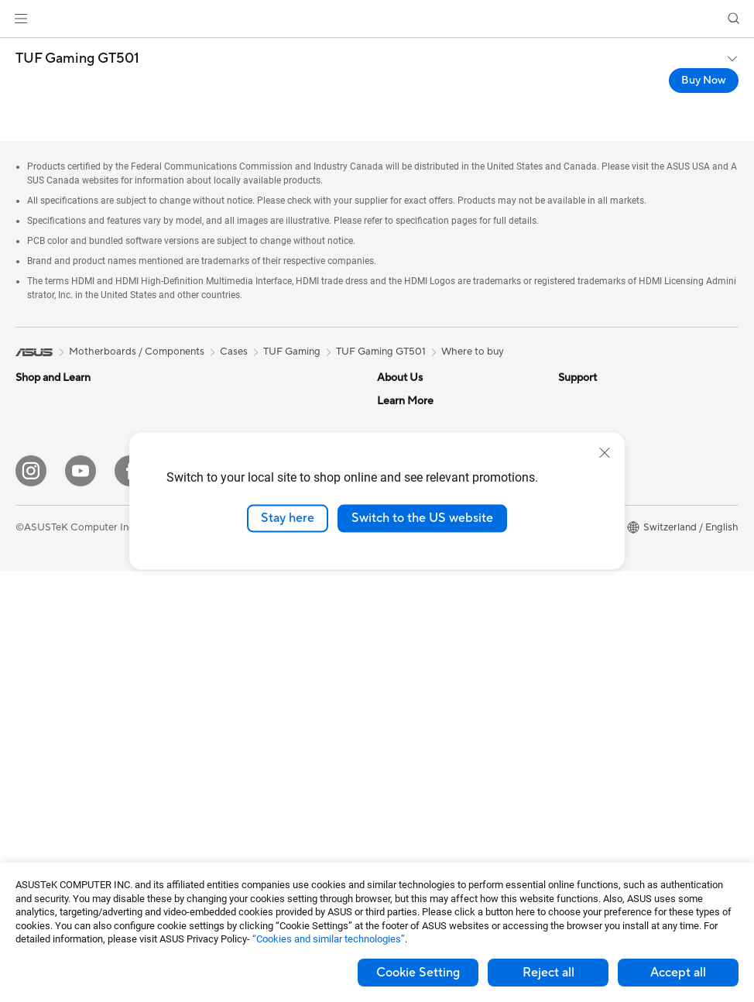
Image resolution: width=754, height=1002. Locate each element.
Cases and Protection (243, 797)
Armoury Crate (592, 633)
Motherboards (49, 798)
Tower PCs (39, 681)
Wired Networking (236, 633)
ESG (568, 400)
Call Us (393, 726)
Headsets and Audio (240, 727)
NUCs (29, 728)
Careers (395, 423)
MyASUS (398, 831)
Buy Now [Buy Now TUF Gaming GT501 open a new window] (703, 81)
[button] (21, 19)
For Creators (44, 518)
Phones (32, 424)
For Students (44, 541)
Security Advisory (417, 785)
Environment (587, 423)
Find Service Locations (429, 656)
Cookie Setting (418, 972)
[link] (377, 19)
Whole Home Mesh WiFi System (267, 610)
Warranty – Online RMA (430, 610)
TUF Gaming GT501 (77, 58)
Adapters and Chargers (247, 820)
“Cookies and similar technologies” (328, 939)
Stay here (287, 518)
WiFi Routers (223, 587)
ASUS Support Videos (427, 808)
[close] (604, 453)
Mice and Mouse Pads (243, 704)
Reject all (548, 972)
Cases (207, 400)
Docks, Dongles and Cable (254, 843)
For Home (38, 471)
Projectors (39, 635)
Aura (569, 656)
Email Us (396, 703)
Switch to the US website (422, 518)
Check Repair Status (424, 633)
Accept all (678, 972)
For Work (36, 495)
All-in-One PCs (49, 658)
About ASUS (406, 400)
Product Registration (425, 680)
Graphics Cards (51, 821)
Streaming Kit (225, 750)
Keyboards (219, 680)
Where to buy (472, 351)
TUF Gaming (291, 351)
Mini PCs (35, 751)
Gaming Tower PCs (58, 704)
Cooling (212, 423)
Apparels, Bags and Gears (252, 773)
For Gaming (42, 564)
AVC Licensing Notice (607, 587)
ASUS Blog (583, 610)
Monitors (36, 612)
